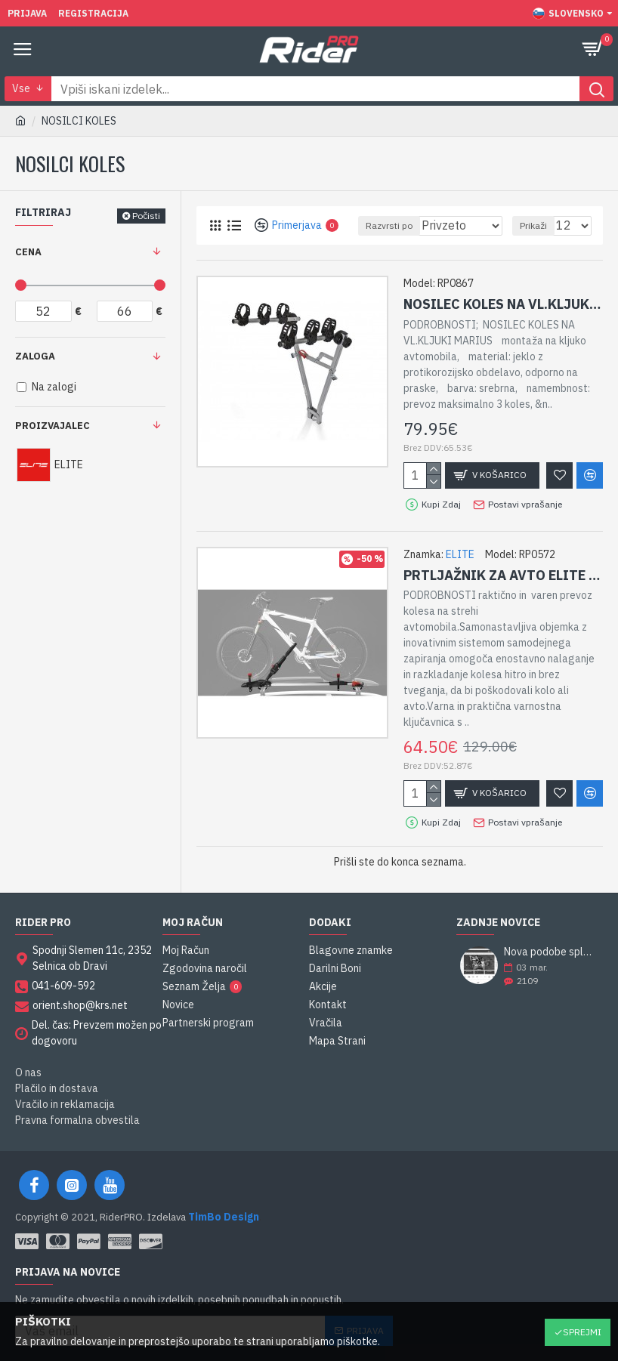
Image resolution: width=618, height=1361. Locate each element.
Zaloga (35, 356)
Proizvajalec (52, 425)
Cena (28, 251)
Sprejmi (582, 1332)
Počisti (146, 215)
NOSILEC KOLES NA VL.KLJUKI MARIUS (503, 304)
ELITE (460, 554)
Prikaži (533, 225)
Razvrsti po (389, 225)
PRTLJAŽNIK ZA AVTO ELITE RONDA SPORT (503, 575)
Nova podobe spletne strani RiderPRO (548, 952)
